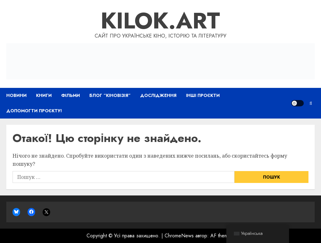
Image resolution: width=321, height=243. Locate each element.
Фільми (70, 95)
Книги (44, 95)
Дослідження (158, 95)
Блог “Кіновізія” (110, 95)
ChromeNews (179, 235)
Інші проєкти (203, 95)
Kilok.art (160, 20)
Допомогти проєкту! (34, 111)
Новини (16, 95)
